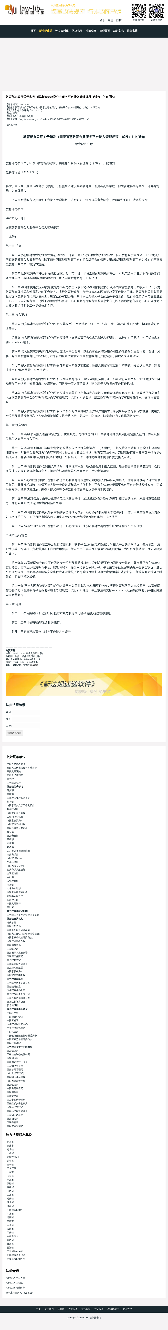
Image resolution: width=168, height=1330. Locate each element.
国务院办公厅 (14, 783)
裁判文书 (118, 30)
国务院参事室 (14, 960)
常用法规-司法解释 (15, 1288)
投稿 (119, 20)
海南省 (10, 1217)
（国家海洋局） (15, 858)
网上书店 (77, 30)
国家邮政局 (12, 1092)
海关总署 (11, 922)
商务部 (10, 884)
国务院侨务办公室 (16, 990)
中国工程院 (12, 1020)
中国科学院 (12, 1013)
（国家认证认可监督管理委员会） (24, 934)
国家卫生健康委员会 (17, 892)
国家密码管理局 (15, 1126)
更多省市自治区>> (16, 1259)
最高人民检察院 (15, 775)
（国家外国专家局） (17, 813)
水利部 (10, 877)
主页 (38, 1309)
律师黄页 (104, 30)
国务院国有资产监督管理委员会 (23, 915)
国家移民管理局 (15, 1069)
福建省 (10, 1187)
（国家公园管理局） (17, 1081)
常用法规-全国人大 (15, 1278)
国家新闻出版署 (15, 967)
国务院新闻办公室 (16, 1001)
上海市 (10, 1172)
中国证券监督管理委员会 (19, 1039)
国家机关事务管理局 (17, 964)
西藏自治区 (12, 1236)
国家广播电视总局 (16, 941)
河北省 (10, 1149)
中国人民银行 (14, 903)
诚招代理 (86, 1309)
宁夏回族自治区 (15, 1251)
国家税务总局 (14, 926)
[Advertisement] (84, 62)
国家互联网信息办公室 (18, 998)
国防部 (10, 794)
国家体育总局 (14, 945)
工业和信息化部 (15, 817)
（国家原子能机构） (17, 824)
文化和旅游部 (14, 888)
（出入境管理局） (16, 1073)
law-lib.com (18, 653)
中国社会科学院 (15, 1017)
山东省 (10, 1195)
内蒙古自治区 (14, 1157)
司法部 (10, 843)
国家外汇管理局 (15, 1107)
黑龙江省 (11, 1168)
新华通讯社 (12, 1005)
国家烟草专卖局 (15, 1066)
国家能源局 (12, 1058)
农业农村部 (12, 881)
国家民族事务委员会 (17, 828)
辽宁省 (10, 1161)
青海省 (10, 1247)
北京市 (10, 1142)
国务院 (10, 779)
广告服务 (72, 1309)
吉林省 (10, 1164)
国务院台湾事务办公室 (18, 994)
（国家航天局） (15, 820)
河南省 (10, 1198)
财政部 (10, 847)
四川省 (10, 1225)
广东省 (10, 1213)
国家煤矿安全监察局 (17, 1103)
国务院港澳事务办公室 (18, 983)
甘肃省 (10, 1244)
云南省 (10, 1232)
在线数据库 (113, 1309)
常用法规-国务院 (14, 1283)
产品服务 (99, 1309)
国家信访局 (12, 1050)
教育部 (10, 801)
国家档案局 (12, 1118)
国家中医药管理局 (16, 1100)
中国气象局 (12, 1032)
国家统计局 (12, 949)
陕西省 (10, 1240)
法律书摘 (132, 30)
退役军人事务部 (15, 896)
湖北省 (10, 1202)
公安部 (10, 832)
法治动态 (91, 30)
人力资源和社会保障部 (18, 851)
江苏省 (10, 1176)
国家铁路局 (12, 1084)
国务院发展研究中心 (17, 1024)
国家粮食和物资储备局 (18, 1054)
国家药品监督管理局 (17, 1111)
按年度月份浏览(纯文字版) (19, 1292)
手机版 (61, 1309)
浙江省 (10, 1179)
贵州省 (10, 1228)
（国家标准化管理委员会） (20, 937)
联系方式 (127, 1309)
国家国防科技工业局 (17, 1062)
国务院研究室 (14, 986)
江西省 (10, 1191)
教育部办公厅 (84, 144)
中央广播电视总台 (16, 1028)
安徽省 (10, 1183)
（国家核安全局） (16, 866)
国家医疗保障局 (15, 956)
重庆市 (10, 1221)
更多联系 (34, 665)
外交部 (10, 790)
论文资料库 (62, 30)
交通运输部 (12, 873)
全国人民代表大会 (16, 764)
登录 (102, 20)
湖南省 (10, 1206)
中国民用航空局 (15, 1088)
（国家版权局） (15, 971)
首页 (33, 30)
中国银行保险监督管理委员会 (22, 1035)
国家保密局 (12, 1122)
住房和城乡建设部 (16, 869)
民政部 (10, 839)
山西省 (10, 1153)
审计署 (10, 907)
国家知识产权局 (15, 1115)
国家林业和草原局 (16, 1077)
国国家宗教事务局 (16, 975)
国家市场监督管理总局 (18, 930)
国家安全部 (12, 835)
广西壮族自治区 (15, 1210)
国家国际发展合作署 (17, 952)
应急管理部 (12, 900)
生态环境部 (12, 862)
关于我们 (49, 1309)
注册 (110, 20)
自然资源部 (12, 854)
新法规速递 (45, 30)
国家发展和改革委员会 (18, 798)
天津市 (10, 1145)
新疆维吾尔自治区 (16, 1255)
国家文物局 (12, 1096)
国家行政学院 (14, 1043)
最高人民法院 (14, 771)
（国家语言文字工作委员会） (22, 805)
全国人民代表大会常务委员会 (22, 768)
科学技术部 (12, 809)
